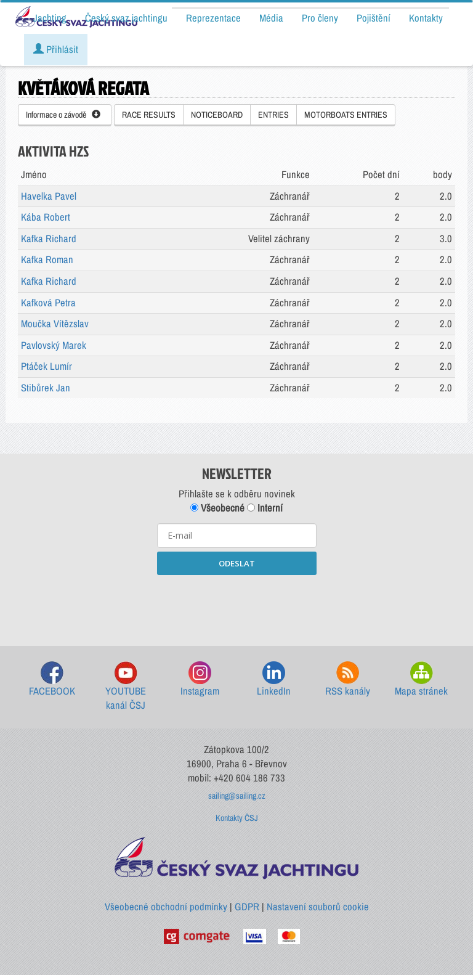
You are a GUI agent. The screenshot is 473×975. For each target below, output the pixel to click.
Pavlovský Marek (53, 345)
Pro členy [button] (320, 18)
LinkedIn (274, 679)
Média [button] (271, 18)
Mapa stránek (421, 679)
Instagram (199, 679)
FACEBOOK (52, 679)
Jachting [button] (50, 18)
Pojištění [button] (373, 18)
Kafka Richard (48, 238)
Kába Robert (45, 217)
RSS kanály (347, 679)
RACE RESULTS (149, 114)
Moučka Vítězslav (55, 323)
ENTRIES (273, 114)
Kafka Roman (47, 259)
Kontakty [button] (426, 18)
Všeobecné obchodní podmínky (166, 906)
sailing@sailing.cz (236, 795)
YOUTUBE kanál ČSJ (125, 686)
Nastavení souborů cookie (318, 906)
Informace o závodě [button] (63, 114)
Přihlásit (55, 49)
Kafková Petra (48, 302)
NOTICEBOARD (217, 114)
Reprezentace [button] (213, 18)
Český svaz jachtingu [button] (126, 18)
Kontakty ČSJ (237, 817)
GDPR (247, 906)
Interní (265, 508)
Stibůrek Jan (45, 387)
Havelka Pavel (48, 196)
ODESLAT (237, 563)
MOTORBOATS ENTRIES (345, 114)
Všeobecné (217, 508)
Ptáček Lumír (46, 366)
